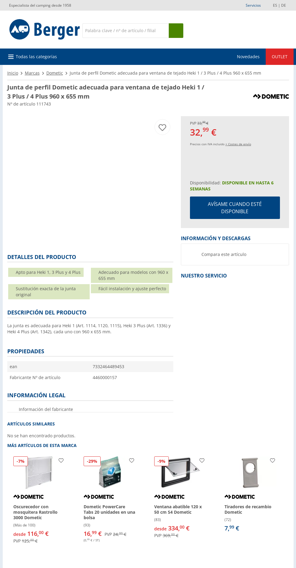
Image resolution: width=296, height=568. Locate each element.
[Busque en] (176, 30)
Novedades (248, 56)
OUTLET (280, 56)
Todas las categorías (36, 56)
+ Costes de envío (238, 144)
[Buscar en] (125, 30)
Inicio (12, 73)
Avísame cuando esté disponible (235, 208)
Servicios (253, 5)
